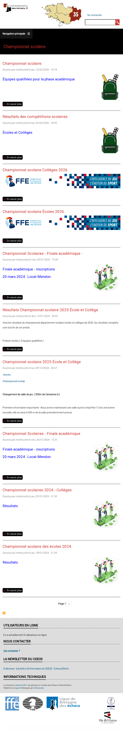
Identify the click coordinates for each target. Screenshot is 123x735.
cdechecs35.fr (21, 685)
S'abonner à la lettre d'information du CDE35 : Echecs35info (36, 668)
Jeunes (7, 374)
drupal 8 (17, 688)
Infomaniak (39, 688)
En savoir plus (15, 104)
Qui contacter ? (11, 651)
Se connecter (94, 15)
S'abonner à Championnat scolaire (4, 613)
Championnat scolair (14, 381)
